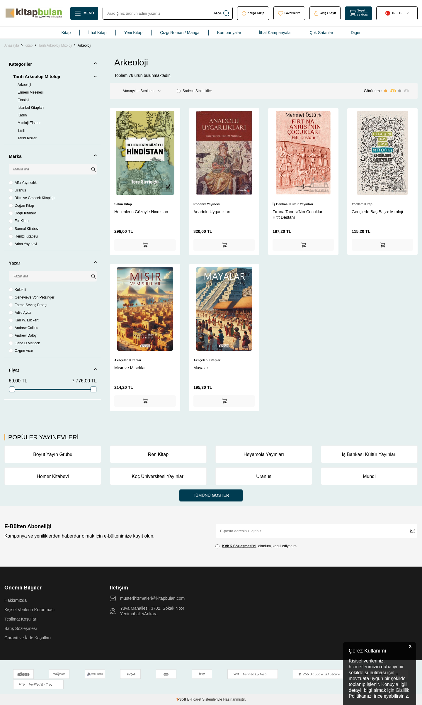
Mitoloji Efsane (29, 123)
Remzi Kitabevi (23, 236)
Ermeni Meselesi (31, 92)
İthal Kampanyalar (275, 32)
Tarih (21, 130)
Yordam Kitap (362, 204)
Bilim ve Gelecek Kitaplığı (32, 198)
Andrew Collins (23, 328)
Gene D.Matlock (24, 343)
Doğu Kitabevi (23, 213)
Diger (355, 32)
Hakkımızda (15, 600)
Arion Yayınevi (23, 244)
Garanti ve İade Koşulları (27, 637)
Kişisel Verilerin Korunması (29, 609)
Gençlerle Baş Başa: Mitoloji (377, 211)
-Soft (181, 699)
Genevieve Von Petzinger (31, 297)
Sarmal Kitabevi (24, 229)
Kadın (22, 115)
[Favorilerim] (289, 13)
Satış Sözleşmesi (20, 628)
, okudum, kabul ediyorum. (256, 546)
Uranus (17, 190)
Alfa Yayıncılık (23, 183)
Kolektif (17, 290)
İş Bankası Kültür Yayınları (293, 204)
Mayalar (200, 367)
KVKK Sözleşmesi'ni (239, 546)
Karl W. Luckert (23, 320)
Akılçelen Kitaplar (127, 360)
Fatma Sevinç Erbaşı (28, 305)
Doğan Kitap (21, 206)
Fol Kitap (18, 221)
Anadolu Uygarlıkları (211, 211)
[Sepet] (358, 13)
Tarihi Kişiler (27, 138)
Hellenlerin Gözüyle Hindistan (141, 211)
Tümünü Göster (211, 495)
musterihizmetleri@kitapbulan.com (152, 598)
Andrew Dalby (23, 335)
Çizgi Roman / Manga (180, 32)
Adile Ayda (20, 313)
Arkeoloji (24, 85)
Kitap (66, 32)
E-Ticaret (194, 699)
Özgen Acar (21, 351)
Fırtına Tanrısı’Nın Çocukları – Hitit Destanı (300, 214)
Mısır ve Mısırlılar (130, 367)
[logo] (33, 13)
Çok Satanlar (321, 32)
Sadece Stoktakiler (194, 91)
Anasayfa (11, 45)
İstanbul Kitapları (31, 108)
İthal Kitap (97, 32)
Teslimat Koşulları (21, 619)
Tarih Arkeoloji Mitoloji (55, 45)
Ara (221, 13)
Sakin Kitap (123, 204)
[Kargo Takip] (253, 13)
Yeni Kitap (133, 32)
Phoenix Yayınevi (206, 204)
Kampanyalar (229, 32)
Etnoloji (23, 100)
